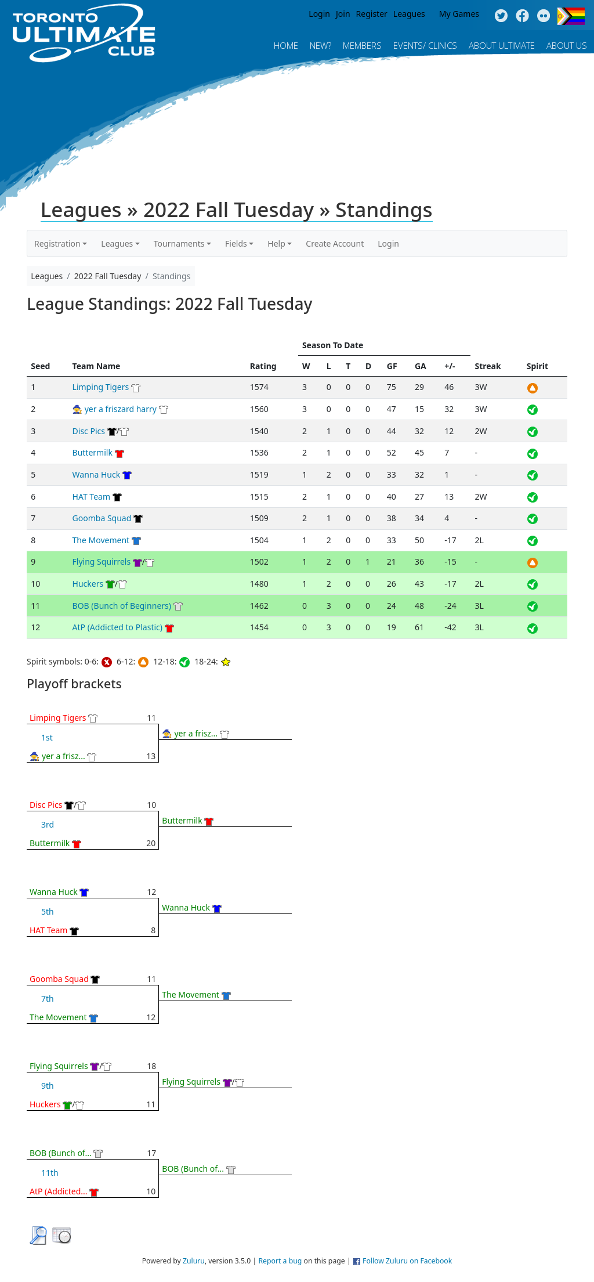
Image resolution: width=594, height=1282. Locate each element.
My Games (459, 13)
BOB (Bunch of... (61, 1152)
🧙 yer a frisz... (57, 755)
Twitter (501, 16)
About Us (566, 45)
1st (47, 737)
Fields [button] (236, 243)
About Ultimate (502, 45)
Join (343, 13)
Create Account (335, 243)
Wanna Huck (97, 474)
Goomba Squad (102, 517)
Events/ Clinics (425, 45)
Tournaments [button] (179, 243)
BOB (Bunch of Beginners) (122, 605)
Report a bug (280, 1261)
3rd (47, 824)
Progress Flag (571, 16)
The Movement (101, 540)
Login (319, 13)
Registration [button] (57, 243)
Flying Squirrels (102, 561)
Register (371, 13)
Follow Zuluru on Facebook (407, 1261)
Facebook (522, 16)
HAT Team (91, 496)
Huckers (88, 583)
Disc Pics (89, 430)
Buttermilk (93, 452)
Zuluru (194, 1261)
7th (47, 998)
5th (47, 911)
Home (286, 45)
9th (47, 1085)
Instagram (544, 16)
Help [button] (276, 243)
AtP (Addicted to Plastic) (117, 627)
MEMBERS (362, 45)
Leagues (409, 13)
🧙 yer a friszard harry (115, 408)
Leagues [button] (117, 243)
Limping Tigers (101, 386)
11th (50, 1172)
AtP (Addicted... (59, 1191)
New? (320, 45)
